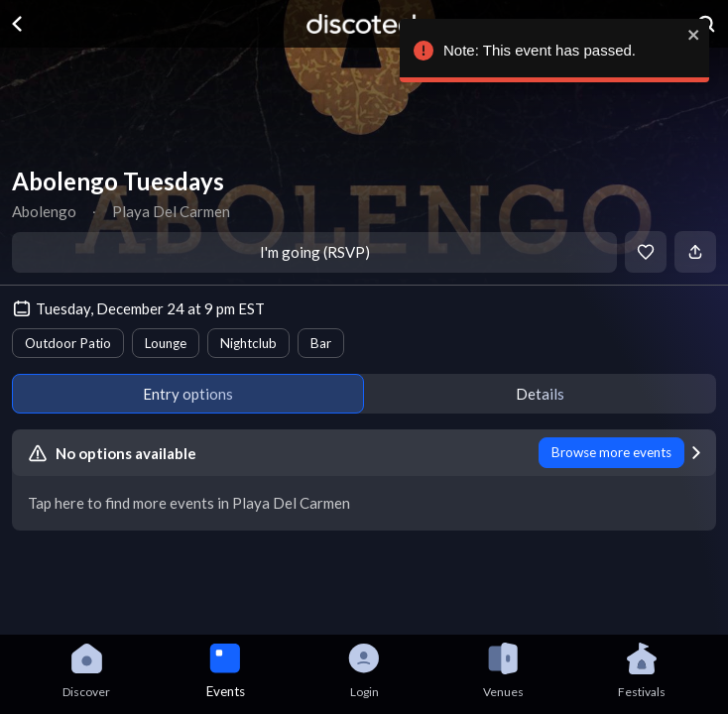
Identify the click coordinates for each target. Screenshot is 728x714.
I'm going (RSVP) (315, 252)
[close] (690, 35)
